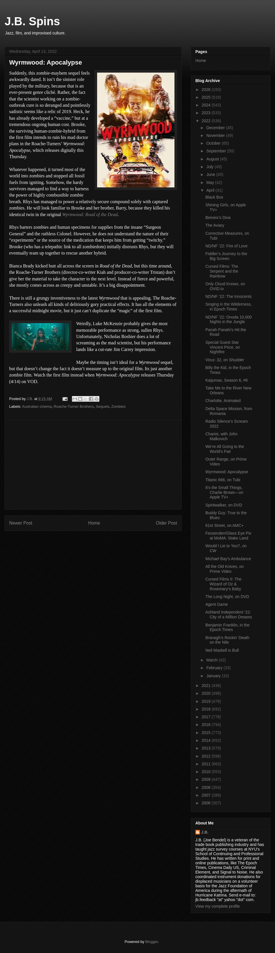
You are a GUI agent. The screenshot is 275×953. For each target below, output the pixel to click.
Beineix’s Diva (218, 217)
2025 (207, 97)
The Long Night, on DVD (227, 596)
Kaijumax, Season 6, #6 (226, 380)
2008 (207, 787)
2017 (207, 717)
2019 (207, 701)
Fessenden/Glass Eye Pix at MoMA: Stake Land (228, 535)
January (214, 675)
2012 (207, 756)
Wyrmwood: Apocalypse (226, 471)
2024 (207, 105)
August (213, 159)
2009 (207, 779)
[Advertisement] (93, 465)
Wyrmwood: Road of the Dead (89, 214)
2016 (207, 724)
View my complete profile (217, 906)
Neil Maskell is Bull (222, 650)
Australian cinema (37, 406)
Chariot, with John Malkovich (221, 436)
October (214, 143)
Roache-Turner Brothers (74, 406)
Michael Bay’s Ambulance (228, 558)
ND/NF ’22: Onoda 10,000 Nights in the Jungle (228, 319)
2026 (207, 89)
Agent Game (216, 604)
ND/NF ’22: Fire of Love (226, 246)
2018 (207, 709)
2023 (207, 112)
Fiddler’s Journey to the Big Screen (226, 256)
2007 (207, 795)
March (212, 660)
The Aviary (214, 225)
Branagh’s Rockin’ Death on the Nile (227, 640)
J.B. (205, 832)
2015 (207, 732)
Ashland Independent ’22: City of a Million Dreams (228, 614)
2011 (207, 764)
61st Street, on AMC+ (224, 525)
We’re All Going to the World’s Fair (224, 449)
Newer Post (20, 523)
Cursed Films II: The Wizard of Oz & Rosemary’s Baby (223, 584)
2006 (207, 803)
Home (94, 523)
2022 (207, 121)
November (216, 135)
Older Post (166, 523)
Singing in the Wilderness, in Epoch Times (228, 306)
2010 (207, 771)
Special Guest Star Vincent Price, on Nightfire (222, 347)
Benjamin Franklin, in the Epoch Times (227, 627)
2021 (207, 685)
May (210, 182)
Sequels (102, 406)
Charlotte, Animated (223, 400)
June (211, 174)
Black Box (214, 197)
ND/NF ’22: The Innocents (228, 296)
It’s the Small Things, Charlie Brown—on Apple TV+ (224, 492)
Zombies (118, 406)
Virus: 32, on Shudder (224, 360)
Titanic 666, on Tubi (222, 480)
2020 (207, 693)
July (210, 166)
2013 (207, 748)
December (216, 127)
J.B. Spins (32, 21)
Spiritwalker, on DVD (223, 505)
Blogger (151, 942)
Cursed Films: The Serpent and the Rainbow (221, 271)
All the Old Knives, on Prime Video (224, 569)
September (216, 151)
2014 (207, 740)
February (214, 667)
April (210, 190)
